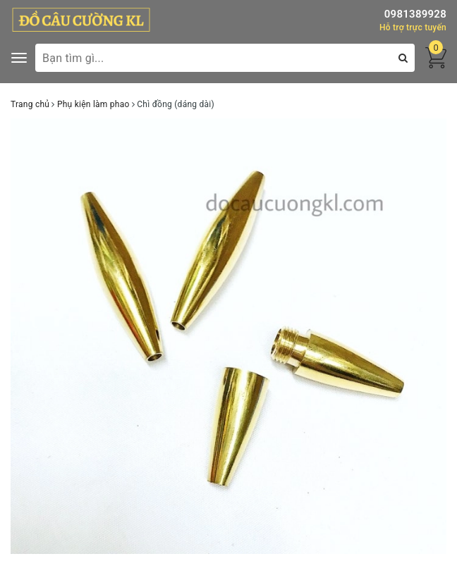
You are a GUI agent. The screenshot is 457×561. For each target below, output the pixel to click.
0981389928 (415, 14)
